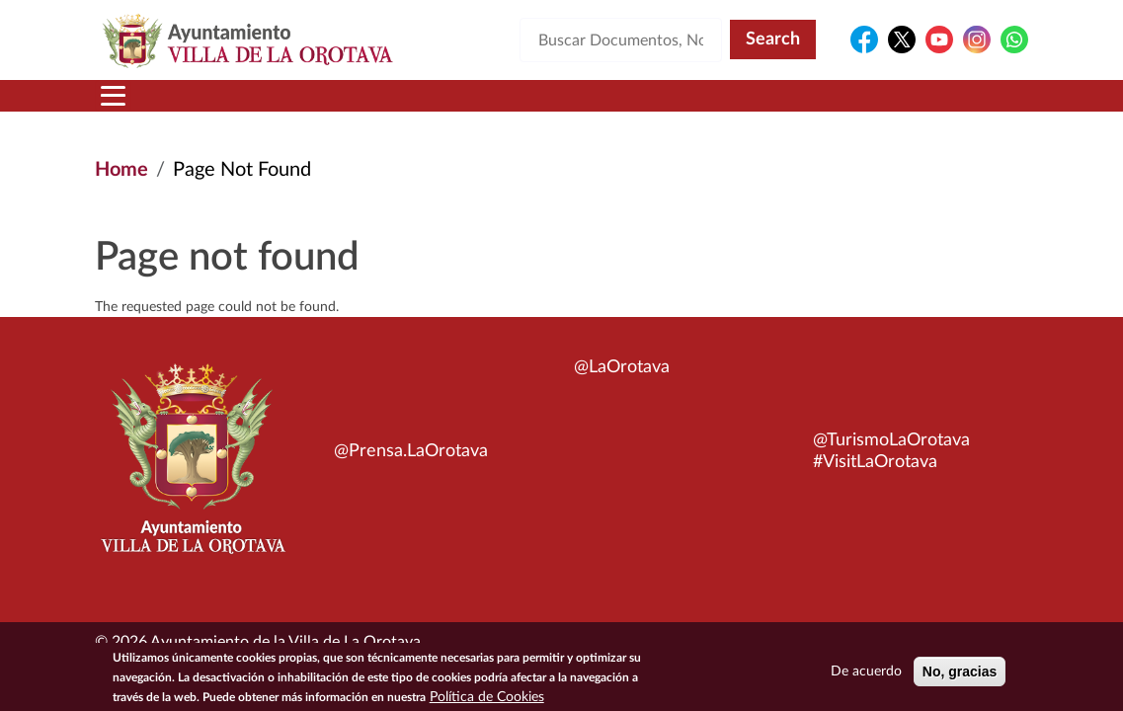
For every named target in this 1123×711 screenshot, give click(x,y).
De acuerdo (866, 674)
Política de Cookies (487, 700)
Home (121, 170)
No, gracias (959, 674)
